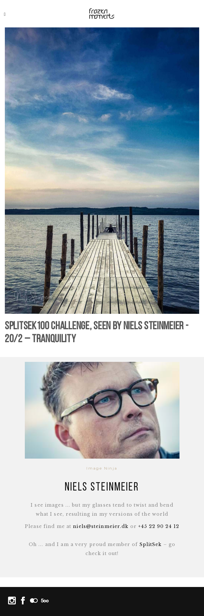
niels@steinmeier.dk (100, 526)
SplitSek (151, 544)
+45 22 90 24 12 (158, 526)
